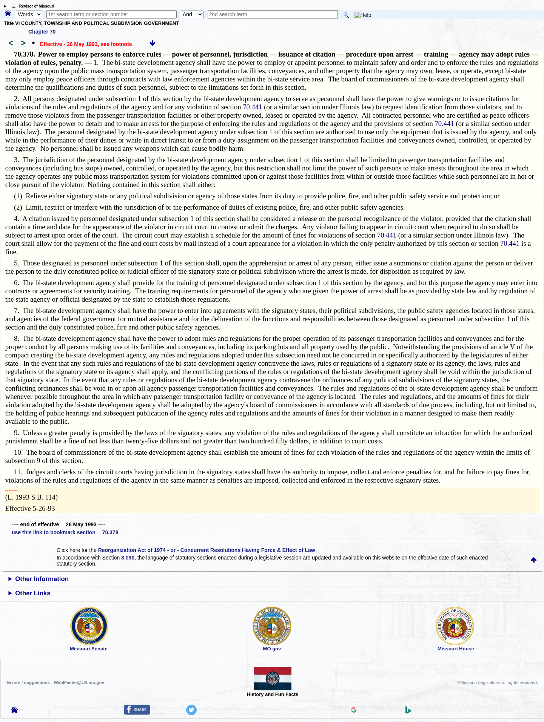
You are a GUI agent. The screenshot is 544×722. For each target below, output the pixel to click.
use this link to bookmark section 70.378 (65, 532)
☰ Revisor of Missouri (31, 6)
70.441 (252, 107)
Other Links (32, 593)
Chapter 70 (41, 32)
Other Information (42, 579)
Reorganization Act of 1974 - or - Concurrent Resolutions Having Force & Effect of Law (206, 550)
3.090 (127, 558)
